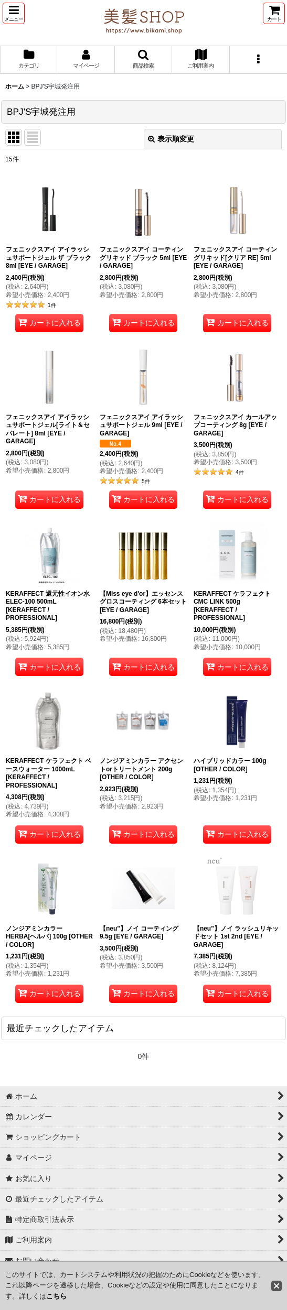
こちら (56, 1296)
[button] (14, 13)
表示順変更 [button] (171, 139)
